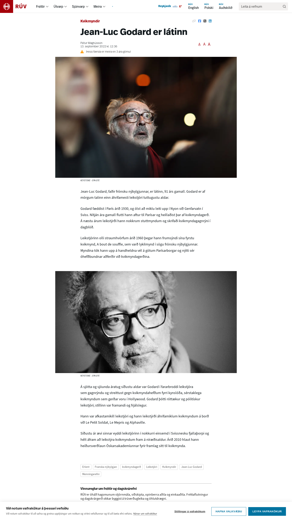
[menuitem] (47, 6)
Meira (98, 6)
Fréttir (40, 6)
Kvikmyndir (90, 21)
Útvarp (58, 6)
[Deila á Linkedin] (210, 21)
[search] (261, 6)
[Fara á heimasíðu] (17, 6)
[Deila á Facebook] (199, 21)
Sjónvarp (78, 6)
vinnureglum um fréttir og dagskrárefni (151, 504)
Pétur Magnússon (91, 43)
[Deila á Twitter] (204, 21)
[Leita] (284, 6)
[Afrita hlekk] (194, 21)
